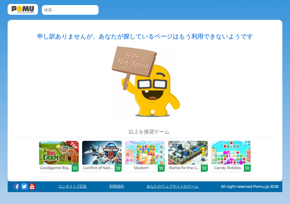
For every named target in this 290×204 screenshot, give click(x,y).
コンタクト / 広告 (72, 186)
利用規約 (116, 186)
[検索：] (70, 10)
